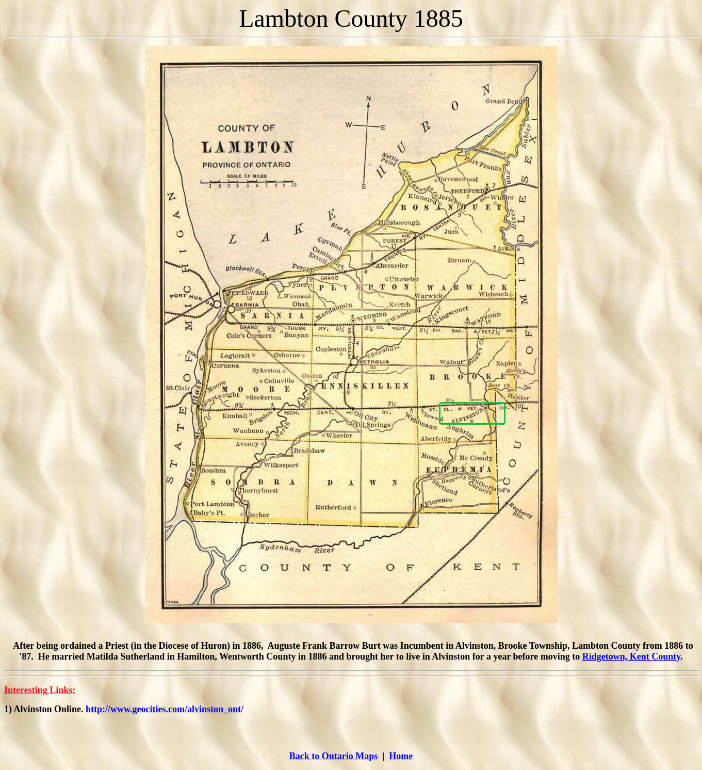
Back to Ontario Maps (333, 756)
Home (401, 756)
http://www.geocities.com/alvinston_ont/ (164, 709)
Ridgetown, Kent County (631, 656)
